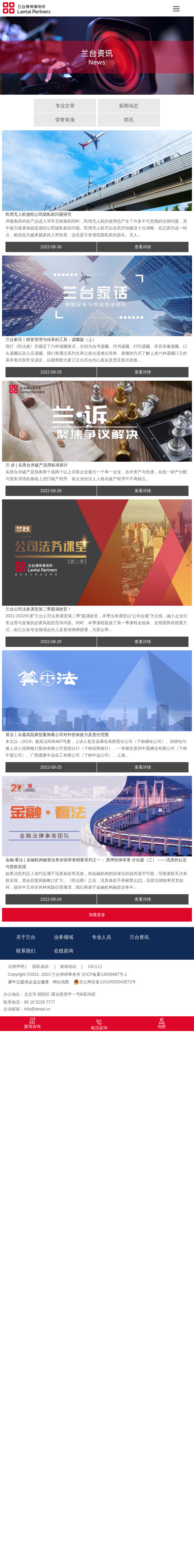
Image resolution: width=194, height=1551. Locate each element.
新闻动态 (128, 105)
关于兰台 (25, 937)
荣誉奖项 (65, 119)
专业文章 (65, 105)
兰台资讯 (139, 937)
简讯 (128, 119)
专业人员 (101, 937)
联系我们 (25, 951)
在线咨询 (63, 951)
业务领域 (63, 937)
